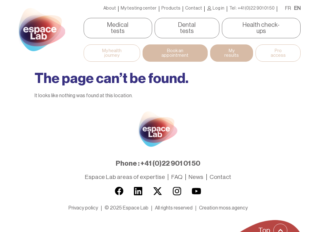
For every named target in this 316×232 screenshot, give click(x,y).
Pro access (282, 44)
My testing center (138, 8)
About (109, 8)
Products (171, 8)
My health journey (107, 44)
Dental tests (187, 25)
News (196, 168)
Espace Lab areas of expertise (125, 168)
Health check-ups (270, 25)
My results (233, 44)
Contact (193, 8)
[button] (126, 198)
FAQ (176, 168)
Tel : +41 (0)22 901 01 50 (252, 8)
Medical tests (108, 25)
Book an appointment (174, 44)
